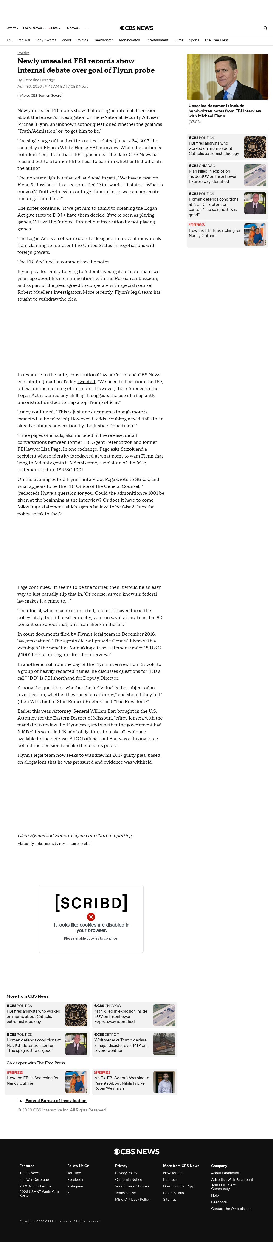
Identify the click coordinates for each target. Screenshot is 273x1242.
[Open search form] (265, 28)
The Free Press (216, 40)
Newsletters (172, 1173)
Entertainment (157, 40)
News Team (67, 844)
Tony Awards (46, 40)
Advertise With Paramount (232, 1179)
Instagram (75, 1186)
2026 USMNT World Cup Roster (39, 1193)
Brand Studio (173, 1193)
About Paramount (225, 1173)
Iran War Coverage (34, 1179)
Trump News (29, 1173)
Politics (82, 40)
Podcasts (170, 1179)
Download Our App (178, 1186)
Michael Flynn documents (35, 844)
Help (215, 1195)
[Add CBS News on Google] (40, 96)
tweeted (86, 382)
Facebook (75, 1179)
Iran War (23, 40)
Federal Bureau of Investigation (56, 1100)
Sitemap (169, 1199)
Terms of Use (125, 1193)
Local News (34, 28)
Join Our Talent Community (223, 1187)
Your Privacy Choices (132, 1186)
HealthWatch (103, 40)
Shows (74, 28)
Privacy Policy (126, 1173)
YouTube (74, 1173)
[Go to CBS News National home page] (136, 28)
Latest (12, 28)
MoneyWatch (129, 40)
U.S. (9, 40)
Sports (194, 40)
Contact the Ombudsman (231, 1209)
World (66, 40)
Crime (178, 40)
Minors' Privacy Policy (132, 1199)
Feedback (219, 1202)
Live (56, 28)
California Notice (128, 1179)
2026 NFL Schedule (35, 1186)
